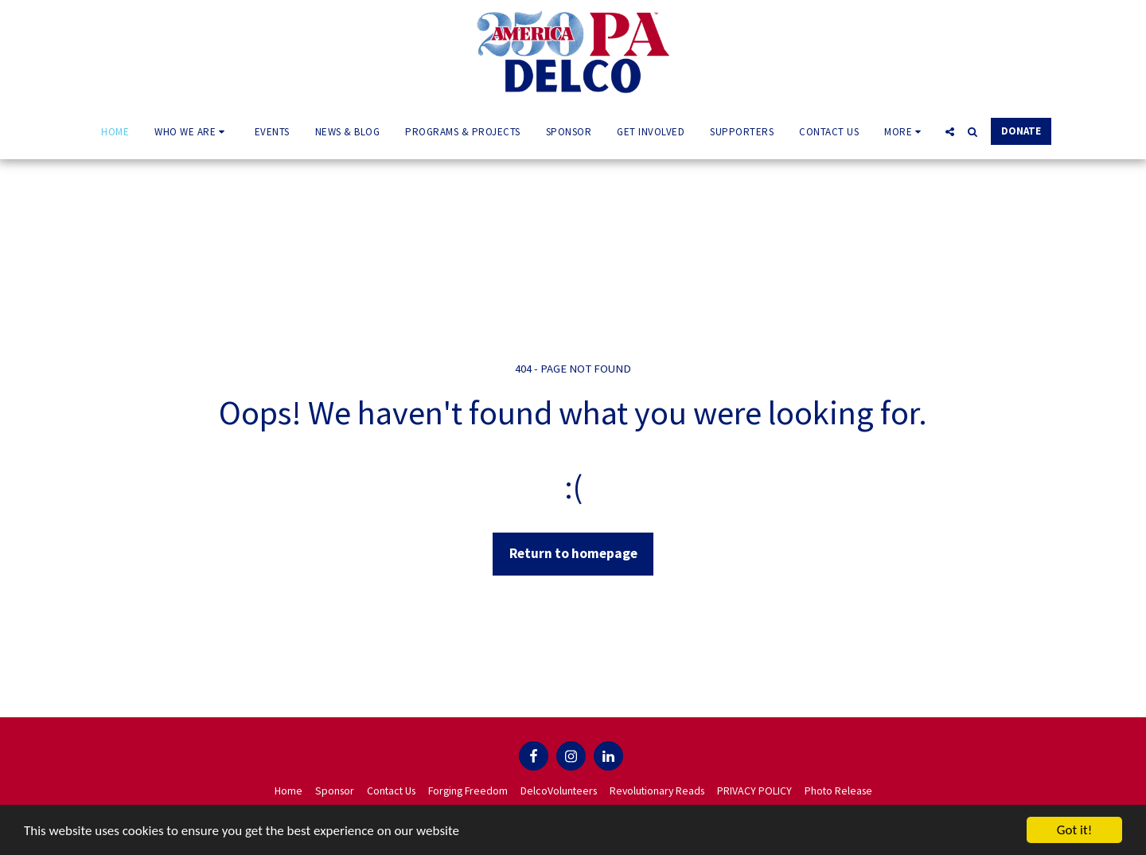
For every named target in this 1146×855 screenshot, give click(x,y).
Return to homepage (573, 553)
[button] (191, 131)
